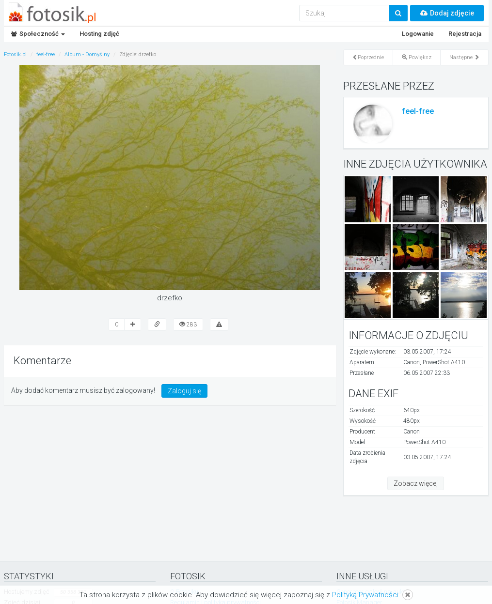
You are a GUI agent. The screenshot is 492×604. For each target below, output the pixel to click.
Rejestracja (464, 33)
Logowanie (418, 33)
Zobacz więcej (416, 483)
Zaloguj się (184, 391)
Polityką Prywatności (365, 594)
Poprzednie (368, 57)
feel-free (418, 111)
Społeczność (38, 33)
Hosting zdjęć (99, 33)
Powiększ (416, 57)
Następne (464, 57)
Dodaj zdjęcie (447, 13)
